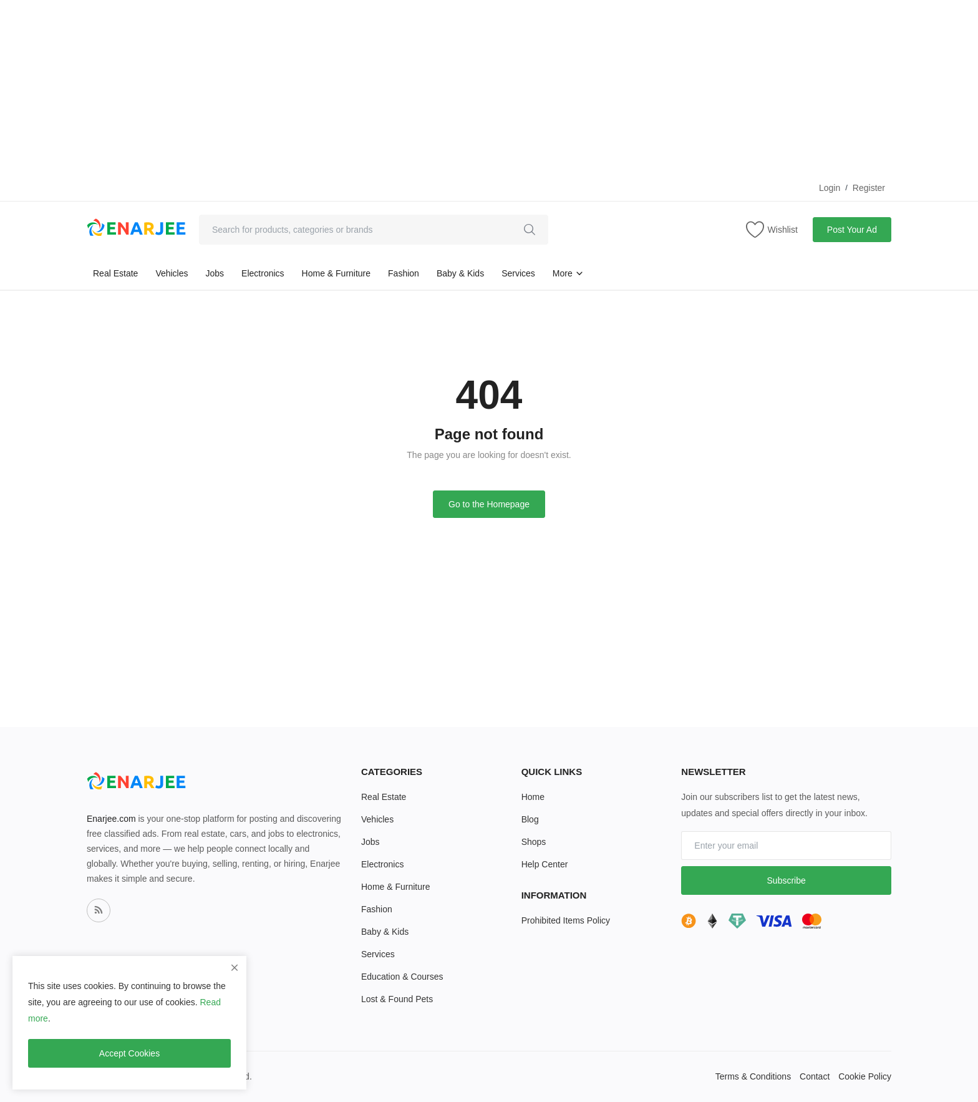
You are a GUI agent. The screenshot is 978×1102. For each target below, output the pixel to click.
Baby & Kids (460, 273)
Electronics (262, 273)
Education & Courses (402, 977)
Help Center (544, 864)
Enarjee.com (111, 819)
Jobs (215, 273)
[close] (234, 967)
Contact (815, 1076)
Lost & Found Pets (397, 999)
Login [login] (829, 188)
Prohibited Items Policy (565, 920)
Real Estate (115, 273)
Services (518, 273)
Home (533, 797)
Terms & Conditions (753, 1076)
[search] (529, 229)
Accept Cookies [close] (129, 1053)
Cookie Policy (864, 1076)
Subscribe (786, 880)
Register (869, 188)
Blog (530, 819)
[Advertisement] (374, 87)
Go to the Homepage (489, 504)
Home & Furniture (336, 273)
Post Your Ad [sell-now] (852, 230)
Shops (533, 842)
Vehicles (171, 273)
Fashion (403, 273)
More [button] (568, 273)
